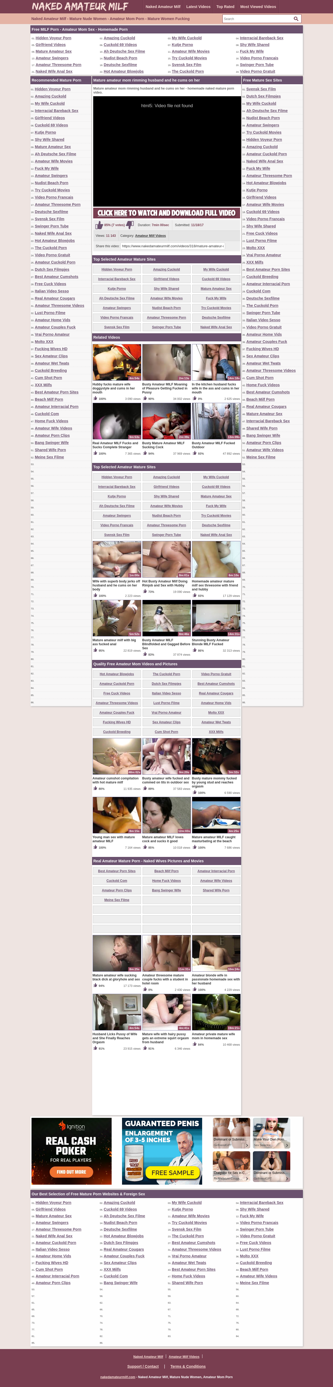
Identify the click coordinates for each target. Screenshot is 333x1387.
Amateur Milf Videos (150, 236)
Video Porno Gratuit (257, 71)
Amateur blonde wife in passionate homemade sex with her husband (216, 1042)
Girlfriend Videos (51, 45)
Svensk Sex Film (187, 65)
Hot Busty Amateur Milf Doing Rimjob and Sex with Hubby (165, 646)
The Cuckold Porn (188, 71)
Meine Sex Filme (49, 457)
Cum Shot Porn (48, 378)
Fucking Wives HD (51, 349)
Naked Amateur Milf (163, 7)
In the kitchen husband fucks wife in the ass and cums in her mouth (215, 451)
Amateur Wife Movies (191, 51)
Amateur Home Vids (52, 320)
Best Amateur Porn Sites (57, 392)
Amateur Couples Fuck (55, 327)
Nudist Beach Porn (120, 58)
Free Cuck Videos (50, 284)
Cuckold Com (47, 414)
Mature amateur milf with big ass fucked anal (114, 705)
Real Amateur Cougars (55, 298)
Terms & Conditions (188, 1366)
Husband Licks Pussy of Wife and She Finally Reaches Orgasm (115, 1101)
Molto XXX (44, 341)
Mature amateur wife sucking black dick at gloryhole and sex (116, 1040)
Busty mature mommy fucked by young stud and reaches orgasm (214, 845)
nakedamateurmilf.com (117, 1377)
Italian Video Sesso (52, 291)
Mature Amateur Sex (54, 51)
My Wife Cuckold (187, 38)
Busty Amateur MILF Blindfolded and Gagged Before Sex (166, 707)
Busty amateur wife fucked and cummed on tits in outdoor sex (166, 843)
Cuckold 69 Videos (120, 45)
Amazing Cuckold (119, 38)
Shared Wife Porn (50, 450)
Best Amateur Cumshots (57, 277)
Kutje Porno (182, 45)
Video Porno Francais (259, 58)
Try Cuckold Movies (189, 58)
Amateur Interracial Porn (57, 406)
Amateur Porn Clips (52, 435)
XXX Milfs (43, 385)
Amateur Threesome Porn (58, 65)
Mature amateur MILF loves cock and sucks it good (163, 902)
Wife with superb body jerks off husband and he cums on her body (116, 648)
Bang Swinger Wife (52, 443)
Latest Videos (198, 7)
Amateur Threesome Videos (59, 305)
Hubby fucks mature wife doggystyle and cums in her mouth (114, 451)
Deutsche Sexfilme (120, 65)
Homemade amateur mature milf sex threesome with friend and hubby (215, 648)
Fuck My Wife (252, 51)
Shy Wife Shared (254, 45)
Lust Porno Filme (50, 313)
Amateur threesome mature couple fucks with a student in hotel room (165, 1042)
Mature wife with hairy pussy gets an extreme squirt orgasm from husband (165, 1101)
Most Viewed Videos (258, 7)
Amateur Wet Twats (52, 363)
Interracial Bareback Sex (262, 38)
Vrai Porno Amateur (52, 334)
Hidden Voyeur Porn (54, 38)
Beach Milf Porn (49, 399)
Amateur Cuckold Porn (55, 262)
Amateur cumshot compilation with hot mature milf (116, 843)
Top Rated (225, 7)
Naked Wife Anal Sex (54, 71)
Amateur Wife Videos (53, 428)
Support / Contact (143, 1366)
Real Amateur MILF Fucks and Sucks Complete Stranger (115, 508)
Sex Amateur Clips (51, 356)
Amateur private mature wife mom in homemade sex (213, 1099)
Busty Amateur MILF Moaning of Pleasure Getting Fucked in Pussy (164, 451)
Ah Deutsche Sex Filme (124, 51)
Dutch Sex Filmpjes (52, 269)
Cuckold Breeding (51, 370)
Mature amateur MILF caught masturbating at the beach (214, 902)
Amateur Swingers (52, 58)
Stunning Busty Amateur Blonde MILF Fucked (210, 705)
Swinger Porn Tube (257, 65)
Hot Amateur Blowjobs (124, 71)
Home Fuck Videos (51, 421)
